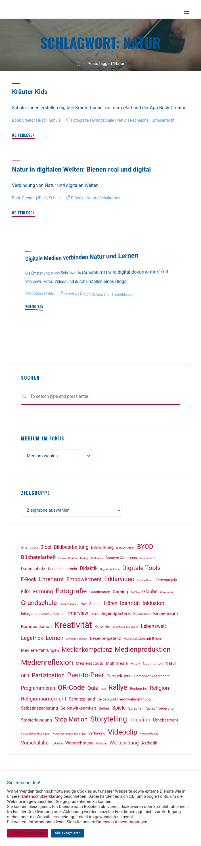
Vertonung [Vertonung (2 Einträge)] (96, 734)
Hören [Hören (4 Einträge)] (110, 604)
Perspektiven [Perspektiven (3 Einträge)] (119, 677)
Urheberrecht (168, 120)
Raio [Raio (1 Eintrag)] (103, 689)
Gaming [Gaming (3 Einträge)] (120, 593)
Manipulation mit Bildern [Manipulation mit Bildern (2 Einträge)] (143, 640)
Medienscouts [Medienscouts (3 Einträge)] (89, 664)
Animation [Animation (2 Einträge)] (29, 549)
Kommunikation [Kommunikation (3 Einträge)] (36, 627)
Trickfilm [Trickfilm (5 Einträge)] (139, 721)
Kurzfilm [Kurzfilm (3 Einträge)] (103, 627)
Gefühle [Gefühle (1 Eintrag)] (135, 593)
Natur (125, 120)
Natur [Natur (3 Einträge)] (170, 664)
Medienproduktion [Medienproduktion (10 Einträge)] (143, 650)
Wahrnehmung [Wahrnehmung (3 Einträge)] (79, 744)
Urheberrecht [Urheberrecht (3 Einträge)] (165, 721)
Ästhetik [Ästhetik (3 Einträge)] (149, 744)
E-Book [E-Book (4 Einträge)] (28, 580)
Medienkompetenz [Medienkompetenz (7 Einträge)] (87, 650)
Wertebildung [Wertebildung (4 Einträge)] (124, 744)
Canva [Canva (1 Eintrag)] (62, 559)
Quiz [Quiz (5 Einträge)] (92, 689)
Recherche (143, 120)
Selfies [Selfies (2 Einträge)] (104, 709)
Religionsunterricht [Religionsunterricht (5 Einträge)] (43, 700)
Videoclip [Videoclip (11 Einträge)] (122, 733)
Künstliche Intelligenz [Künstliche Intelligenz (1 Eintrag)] (125, 628)
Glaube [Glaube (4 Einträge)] (150, 593)
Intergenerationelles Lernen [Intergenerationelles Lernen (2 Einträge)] (43, 615)
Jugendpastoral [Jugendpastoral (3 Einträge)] (116, 614)
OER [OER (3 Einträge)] (25, 677)
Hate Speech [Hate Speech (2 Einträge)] (91, 605)
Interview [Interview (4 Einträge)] (78, 614)
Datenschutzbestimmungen (121, 821)
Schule (56, 120)
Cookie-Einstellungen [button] (28, 833)
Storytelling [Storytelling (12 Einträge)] (108, 720)
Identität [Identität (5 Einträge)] (130, 604)
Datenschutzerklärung (42, 796)
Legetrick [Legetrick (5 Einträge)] (32, 639)
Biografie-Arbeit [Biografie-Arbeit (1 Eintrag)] (125, 548)
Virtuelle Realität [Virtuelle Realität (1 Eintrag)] (149, 734)
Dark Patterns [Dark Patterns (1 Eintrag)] (147, 559)
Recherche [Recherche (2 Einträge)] (138, 689)
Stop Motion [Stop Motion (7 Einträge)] (71, 720)
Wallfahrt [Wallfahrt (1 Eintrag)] (101, 744)
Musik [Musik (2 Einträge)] (135, 665)
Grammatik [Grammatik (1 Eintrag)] (166, 593)
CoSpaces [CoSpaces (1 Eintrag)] (97, 559)
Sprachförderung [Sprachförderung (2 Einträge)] (160, 709)
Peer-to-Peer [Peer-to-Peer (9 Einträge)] (85, 676)
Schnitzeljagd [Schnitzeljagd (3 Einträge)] (82, 700)
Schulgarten (113, 207)
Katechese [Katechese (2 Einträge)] (142, 615)
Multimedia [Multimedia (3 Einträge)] (117, 664)
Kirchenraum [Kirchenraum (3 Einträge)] (165, 614)
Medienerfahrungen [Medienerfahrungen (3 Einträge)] (40, 651)
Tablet (51, 293)
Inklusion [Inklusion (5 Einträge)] (153, 604)
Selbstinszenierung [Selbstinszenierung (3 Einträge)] (39, 709)
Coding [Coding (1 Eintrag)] (84, 559)
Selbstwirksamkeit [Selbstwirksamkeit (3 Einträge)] (78, 709)
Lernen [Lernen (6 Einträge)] (55, 639)
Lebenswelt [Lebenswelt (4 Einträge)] (153, 627)
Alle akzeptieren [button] (68, 833)
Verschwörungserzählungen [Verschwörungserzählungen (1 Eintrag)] (69, 734)
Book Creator (24, 120)
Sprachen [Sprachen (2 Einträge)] (136, 709)
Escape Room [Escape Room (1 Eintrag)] (145, 581)
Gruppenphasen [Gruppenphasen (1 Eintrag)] (68, 605)
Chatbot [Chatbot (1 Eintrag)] (73, 559)
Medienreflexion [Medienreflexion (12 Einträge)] (47, 663)
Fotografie (82, 120)
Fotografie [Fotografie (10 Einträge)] (71, 592)
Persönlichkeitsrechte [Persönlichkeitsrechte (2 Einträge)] (152, 677)
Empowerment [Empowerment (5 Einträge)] (84, 580)
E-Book (79, 207)
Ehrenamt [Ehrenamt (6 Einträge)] (51, 580)
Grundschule (105, 120)
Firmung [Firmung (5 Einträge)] (43, 592)
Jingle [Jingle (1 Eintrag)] (94, 615)
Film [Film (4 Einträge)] (26, 593)
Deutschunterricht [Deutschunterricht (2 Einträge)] (62, 570)
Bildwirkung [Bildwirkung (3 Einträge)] (102, 548)
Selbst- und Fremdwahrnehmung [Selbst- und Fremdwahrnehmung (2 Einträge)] (123, 700)
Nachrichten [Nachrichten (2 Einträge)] (153, 665)
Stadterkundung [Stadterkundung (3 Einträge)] (36, 721)
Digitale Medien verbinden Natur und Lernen (84, 256)
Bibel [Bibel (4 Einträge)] (45, 548)
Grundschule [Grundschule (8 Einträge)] (39, 604)
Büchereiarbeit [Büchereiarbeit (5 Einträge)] (38, 558)
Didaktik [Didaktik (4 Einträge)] (89, 569)
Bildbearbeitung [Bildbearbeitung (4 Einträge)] (71, 548)
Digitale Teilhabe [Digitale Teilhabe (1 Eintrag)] (110, 570)
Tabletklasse (125, 295)
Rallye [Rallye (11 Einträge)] (117, 688)
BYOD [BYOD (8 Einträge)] (145, 548)
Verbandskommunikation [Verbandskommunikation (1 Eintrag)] (36, 734)
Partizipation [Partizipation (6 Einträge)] (48, 676)
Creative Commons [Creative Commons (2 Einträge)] (121, 559)
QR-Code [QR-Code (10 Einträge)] (71, 688)
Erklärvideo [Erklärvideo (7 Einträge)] (119, 580)
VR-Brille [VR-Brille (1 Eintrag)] (58, 744)
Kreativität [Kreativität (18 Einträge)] (73, 626)
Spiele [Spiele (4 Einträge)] (118, 709)
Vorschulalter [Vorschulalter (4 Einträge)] (35, 744)
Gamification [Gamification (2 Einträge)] (99, 593)
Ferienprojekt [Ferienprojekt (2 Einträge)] (166, 581)
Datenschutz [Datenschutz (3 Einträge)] (33, 569)
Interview (71, 294)
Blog (28, 293)
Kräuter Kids (30, 92)
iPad (43, 120)
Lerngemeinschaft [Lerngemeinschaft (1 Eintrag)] (76, 640)
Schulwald (103, 294)
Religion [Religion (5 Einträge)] (159, 689)
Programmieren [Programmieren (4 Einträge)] (38, 689)
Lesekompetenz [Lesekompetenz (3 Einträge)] (105, 639)
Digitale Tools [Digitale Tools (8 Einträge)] (141, 569)
